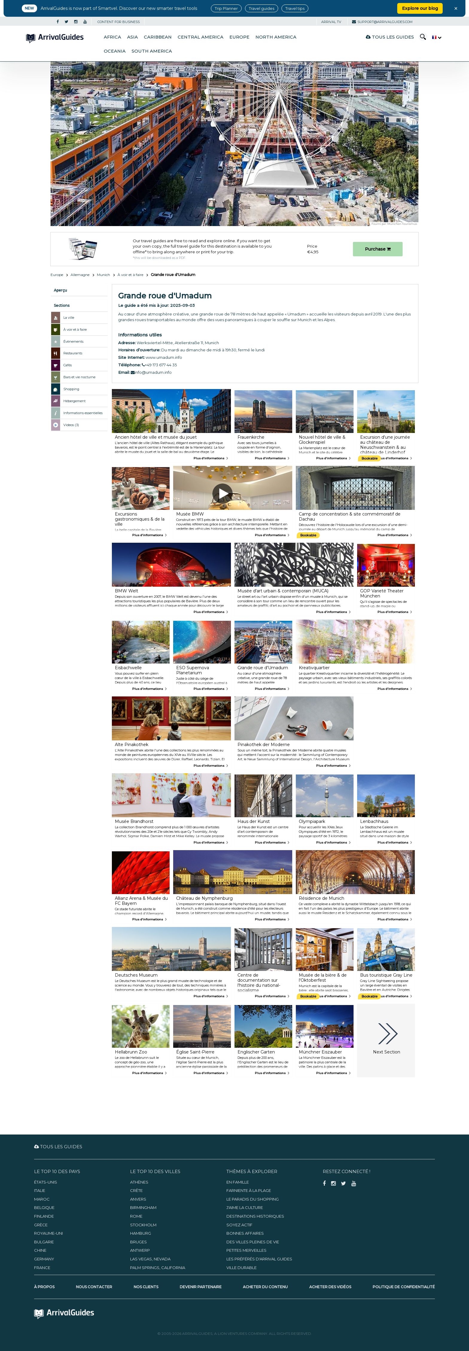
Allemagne (80, 274)
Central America (200, 37)
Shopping (71, 389)
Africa (112, 37)
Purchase (378, 249)
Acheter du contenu (265, 1287)
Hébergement (74, 401)
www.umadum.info (164, 357)
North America (275, 37)
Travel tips (294, 8)
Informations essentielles (83, 413)
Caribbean (158, 37)
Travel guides (261, 8)
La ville (68, 317)
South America (152, 51)
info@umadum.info (151, 372)
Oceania (115, 51)
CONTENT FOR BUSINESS (119, 22)
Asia (132, 37)
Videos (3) (71, 425)
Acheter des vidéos (330, 1287)
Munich (103, 274)
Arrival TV (331, 22)
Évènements (73, 341)
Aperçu (60, 290)
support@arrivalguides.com (382, 22)
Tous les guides (390, 37)
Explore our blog (420, 8)
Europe (239, 37)
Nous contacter (94, 1287)
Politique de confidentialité (404, 1287)
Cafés (67, 365)
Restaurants (72, 353)
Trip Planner (226, 8)
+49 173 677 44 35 (159, 364)
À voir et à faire (130, 274)
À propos (44, 1287)
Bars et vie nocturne (79, 377)
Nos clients (146, 1287)
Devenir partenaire (201, 1287)
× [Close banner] (456, 8)
